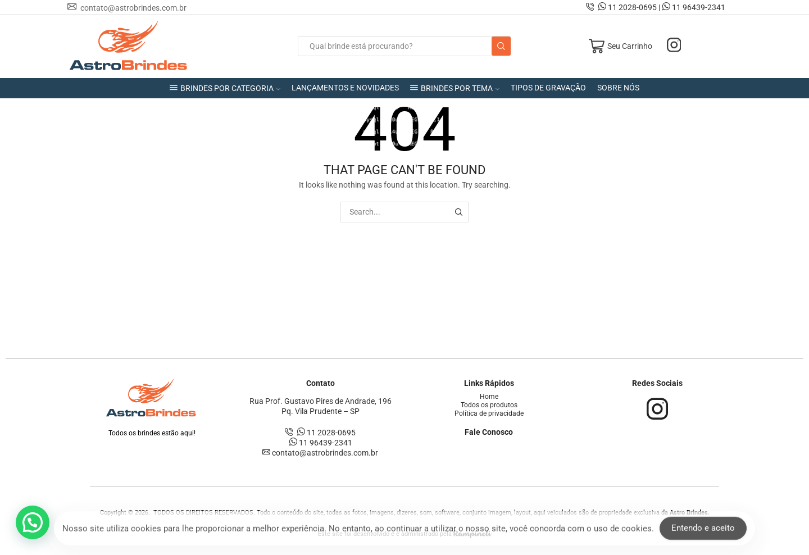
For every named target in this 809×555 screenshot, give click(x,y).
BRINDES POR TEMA (454, 88)
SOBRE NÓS (618, 87)
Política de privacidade (489, 413)
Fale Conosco (489, 431)
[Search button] (501, 46)
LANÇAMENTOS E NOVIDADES (345, 87)
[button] (32, 522)
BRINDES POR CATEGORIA (225, 88)
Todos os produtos (489, 405)
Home (489, 397)
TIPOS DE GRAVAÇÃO (548, 87)
